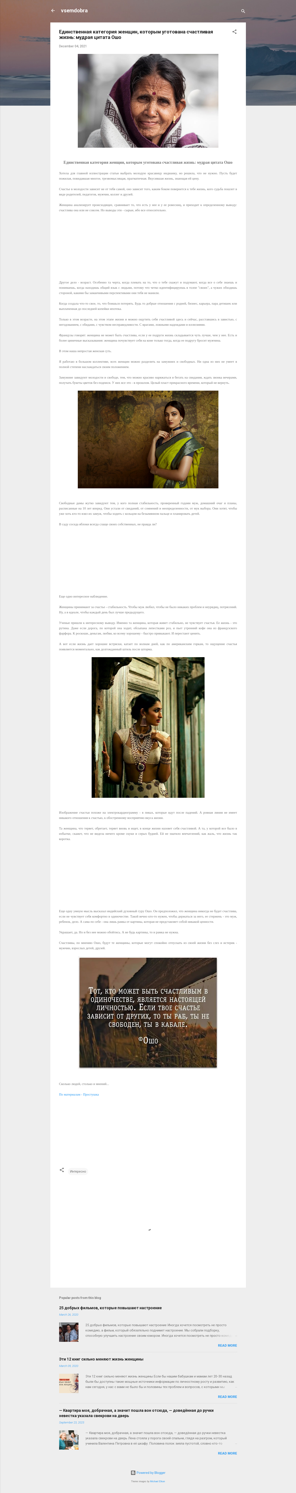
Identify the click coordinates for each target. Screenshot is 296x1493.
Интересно (78, 1171)
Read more (227, 1346)
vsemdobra (74, 10)
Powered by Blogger (148, 1473)
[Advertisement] (148, 243)
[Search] (243, 12)
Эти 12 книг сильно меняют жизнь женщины (101, 1359)
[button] (234, 32)
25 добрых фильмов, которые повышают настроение (110, 1307)
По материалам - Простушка (79, 1094)
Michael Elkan (157, 1481)
